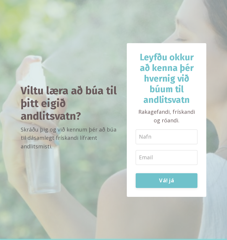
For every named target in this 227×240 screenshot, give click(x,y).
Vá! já (166, 180)
